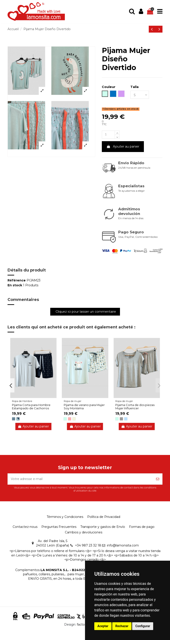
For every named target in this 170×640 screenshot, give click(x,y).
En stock (15, 285)
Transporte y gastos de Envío (102, 527)
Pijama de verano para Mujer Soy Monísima (84, 406)
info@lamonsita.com (123, 545)
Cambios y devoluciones (83, 532)
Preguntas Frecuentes (58, 527)
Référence (17, 280)
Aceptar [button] (102, 626)
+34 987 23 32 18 (88, 545)
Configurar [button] (142, 626)
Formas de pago (142, 527)
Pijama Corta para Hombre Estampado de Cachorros (31, 406)
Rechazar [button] (121, 626)
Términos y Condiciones (65, 517)
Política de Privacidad (103, 517)
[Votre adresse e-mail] (80, 479)
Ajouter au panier (122, 146)
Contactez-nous (25, 527)
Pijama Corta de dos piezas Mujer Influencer (135, 406)
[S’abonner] (157, 479)
